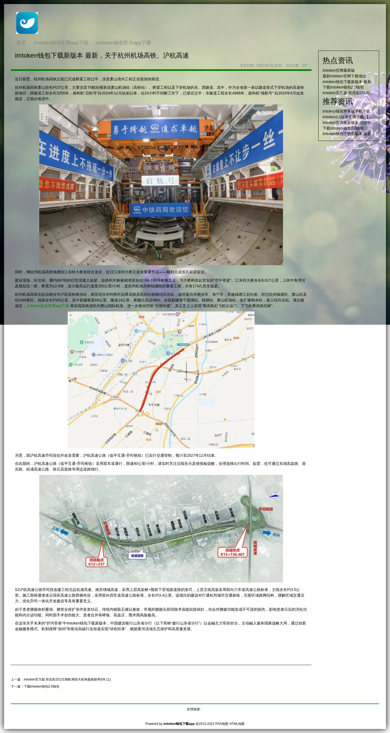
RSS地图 (222, 724)
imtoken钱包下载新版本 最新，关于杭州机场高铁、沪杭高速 (102, 55)
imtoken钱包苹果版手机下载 (346, 111)
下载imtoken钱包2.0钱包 (41, 686)
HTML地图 (237, 724)
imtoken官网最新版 (339, 70)
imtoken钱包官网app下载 (48, 306)
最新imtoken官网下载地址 (344, 76)
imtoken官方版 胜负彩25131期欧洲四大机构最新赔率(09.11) (67, 679)
